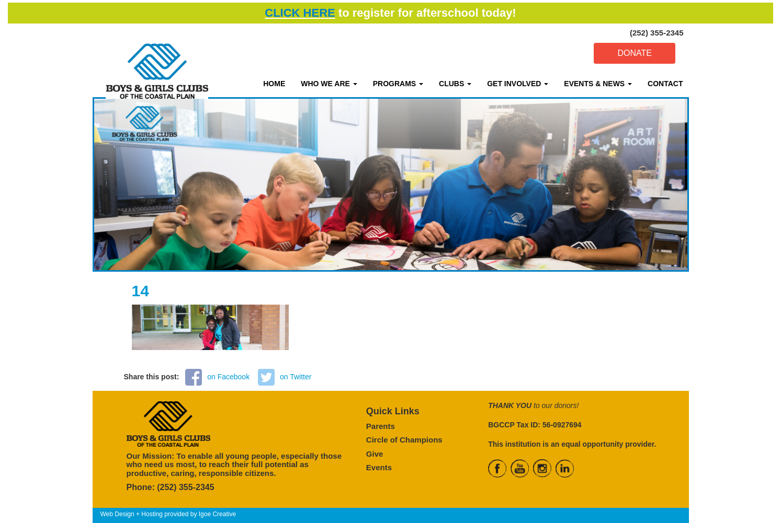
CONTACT (665, 83)
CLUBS (455, 83)
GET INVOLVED (517, 83)
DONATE (634, 53)
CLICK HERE (300, 12)
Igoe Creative (217, 514)
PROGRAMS (398, 83)
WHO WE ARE (329, 83)
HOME (274, 83)
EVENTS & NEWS (598, 83)
